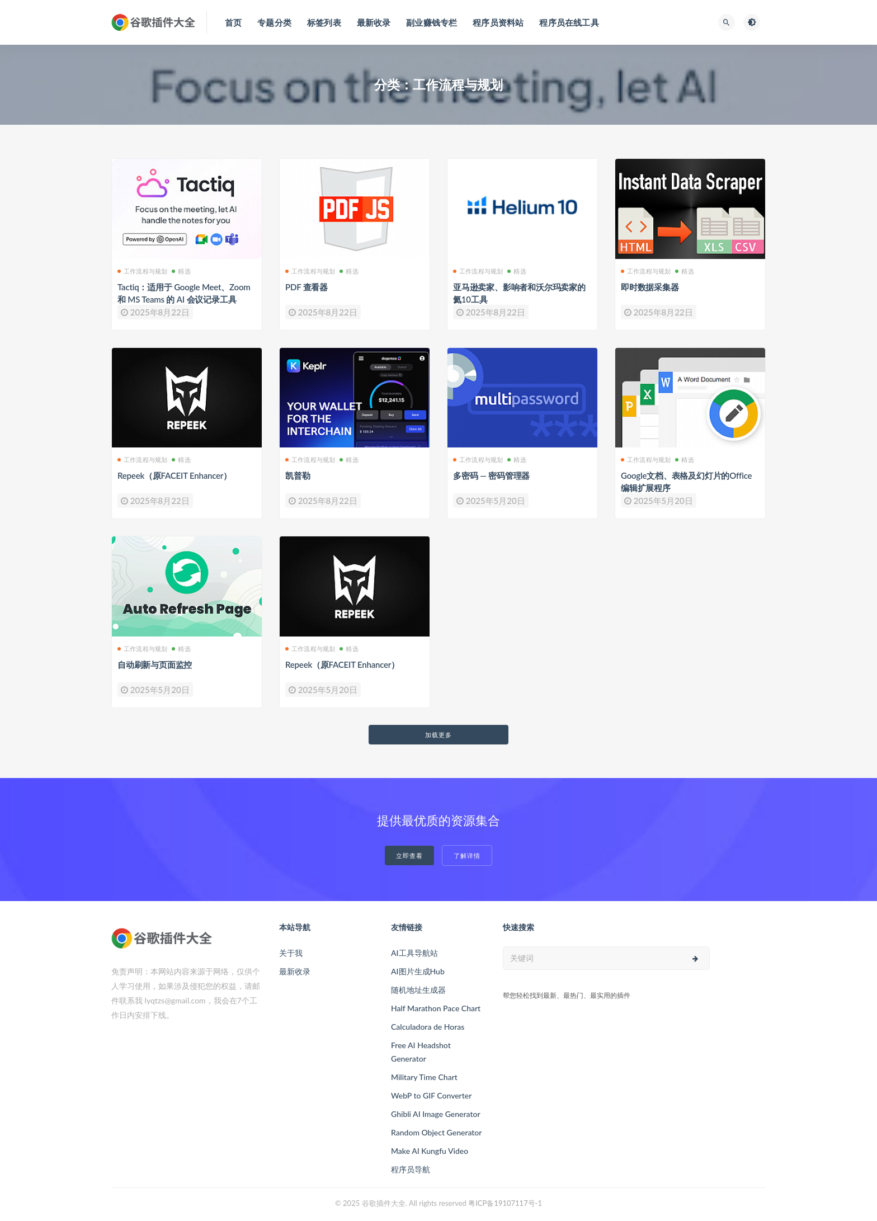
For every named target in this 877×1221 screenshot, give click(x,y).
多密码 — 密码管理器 (491, 475)
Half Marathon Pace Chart (435, 1008)
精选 (181, 271)
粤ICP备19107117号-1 (505, 1203)
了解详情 (467, 855)
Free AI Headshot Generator (421, 1051)
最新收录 (294, 971)
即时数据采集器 (650, 287)
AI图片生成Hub (418, 971)
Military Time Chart (424, 1077)
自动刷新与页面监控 (154, 664)
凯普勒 (297, 475)
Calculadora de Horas (427, 1026)
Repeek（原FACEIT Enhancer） (174, 475)
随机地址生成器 (418, 989)
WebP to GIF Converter (431, 1095)
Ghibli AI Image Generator (435, 1114)
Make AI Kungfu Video (429, 1151)
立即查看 (409, 855)
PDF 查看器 (306, 287)
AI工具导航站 (414, 953)
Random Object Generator (436, 1132)
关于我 (291, 953)
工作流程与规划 (142, 271)
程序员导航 (410, 1169)
